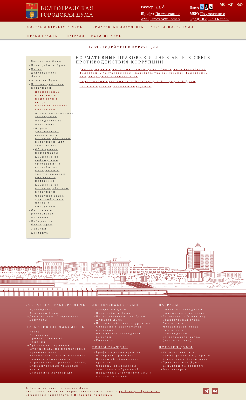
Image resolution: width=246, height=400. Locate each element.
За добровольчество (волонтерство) (182, 338)
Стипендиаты (175, 333)
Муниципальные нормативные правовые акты (58, 350)
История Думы (106, 35)
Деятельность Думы (172, 27)
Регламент (39, 335)
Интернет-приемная (115, 355)
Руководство (41, 309)
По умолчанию (167, 13)
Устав (35, 331)
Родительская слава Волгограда (181, 321)
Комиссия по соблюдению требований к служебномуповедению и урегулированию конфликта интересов (50, 168)
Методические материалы (48, 122)
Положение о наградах (184, 312)
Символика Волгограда (51, 372)
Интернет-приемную (93, 394)
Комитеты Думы (44, 312)
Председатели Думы (181, 362)
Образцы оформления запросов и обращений (117, 367)
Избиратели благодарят (42, 222)
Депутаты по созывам (183, 365)
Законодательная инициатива (58, 355)
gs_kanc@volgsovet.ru (139, 391)
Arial (145, 18)
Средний (198, 18)
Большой (218, 18)
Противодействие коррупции (47, 86)
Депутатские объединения (54, 316)
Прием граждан (43, 35)
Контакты (40, 232)
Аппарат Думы (44, 80)
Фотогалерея (175, 369)
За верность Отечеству (184, 316)
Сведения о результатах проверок (42, 213)
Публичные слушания (50, 345)
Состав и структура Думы (55, 27)
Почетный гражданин (183, 309)
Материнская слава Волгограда (181, 328)
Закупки (39, 228)
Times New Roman (165, 18)
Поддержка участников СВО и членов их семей (124, 374)
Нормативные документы (117, 27)
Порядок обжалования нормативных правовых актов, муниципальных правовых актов (58, 364)
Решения (38, 341)
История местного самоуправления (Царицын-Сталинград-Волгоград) (189, 355)
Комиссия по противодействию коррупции (52, 188)
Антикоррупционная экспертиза (54, 114)
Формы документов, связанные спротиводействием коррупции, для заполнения (53, 136)
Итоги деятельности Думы (44, 73)
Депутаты (38, 319)
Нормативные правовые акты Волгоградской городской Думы (138, 81)
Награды (76, 35)
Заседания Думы (46, 61)
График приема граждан (118, 352)
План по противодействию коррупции (116, 86)
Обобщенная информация (46, 151)
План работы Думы (48, 65)
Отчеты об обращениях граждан (117, 360)
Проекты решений (46, 338)
